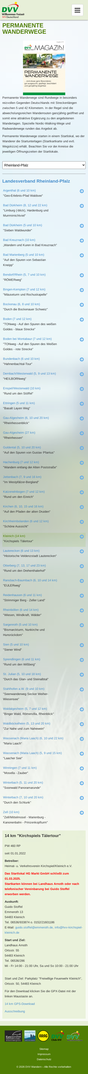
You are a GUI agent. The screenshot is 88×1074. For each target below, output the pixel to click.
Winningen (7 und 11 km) (20, 768)
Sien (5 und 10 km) (16, 644)
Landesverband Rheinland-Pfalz (36, 181)
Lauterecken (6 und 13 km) (21, 550)
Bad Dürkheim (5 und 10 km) (22, 225)
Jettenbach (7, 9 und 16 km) (22, 477)
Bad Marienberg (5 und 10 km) (23, 254)
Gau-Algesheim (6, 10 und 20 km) (26, 418)
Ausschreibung (15, 1011)
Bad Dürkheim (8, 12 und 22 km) (25, 205)
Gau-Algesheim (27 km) (19, 432)
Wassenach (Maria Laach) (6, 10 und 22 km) (33, 738)
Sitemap (44, 1049)
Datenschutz (44, 1059)
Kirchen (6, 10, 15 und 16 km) (23, 506)
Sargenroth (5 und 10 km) (20, 624)
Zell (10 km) (11, 812)
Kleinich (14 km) (14, 536)
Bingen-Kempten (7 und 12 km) (24, 289)
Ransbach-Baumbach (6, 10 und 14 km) (30, 580)
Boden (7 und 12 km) (17, 319)
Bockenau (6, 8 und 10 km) (21, 304)
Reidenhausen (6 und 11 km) (22, 595)
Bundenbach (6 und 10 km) (21, 359)
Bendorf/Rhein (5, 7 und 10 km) (24, 274)
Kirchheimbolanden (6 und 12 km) (26, 521)
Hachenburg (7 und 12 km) (21, 462)
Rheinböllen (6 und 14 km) (20, 610)
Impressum (44, 1054)
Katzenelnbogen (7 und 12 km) (24, 491)
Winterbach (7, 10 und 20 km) (23, 797)
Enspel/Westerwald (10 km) (21, 388)
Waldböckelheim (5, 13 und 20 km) (26, 723)
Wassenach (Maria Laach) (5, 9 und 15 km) (32, 753)
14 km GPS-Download (20, 1004)
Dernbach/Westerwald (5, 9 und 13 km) (29, 373)
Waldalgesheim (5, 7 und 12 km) (25, 708)
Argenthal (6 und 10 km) (19, 190)
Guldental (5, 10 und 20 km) (22, 447)
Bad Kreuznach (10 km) (19, 240)
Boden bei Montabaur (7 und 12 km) (27, 339)
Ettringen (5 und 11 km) (19, 403)
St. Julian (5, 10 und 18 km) (22, 674)
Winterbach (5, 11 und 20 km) (23, 782)
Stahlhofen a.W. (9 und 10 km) (23, 689)
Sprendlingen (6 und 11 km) (21, 659)
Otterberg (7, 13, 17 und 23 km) (24, 565)
